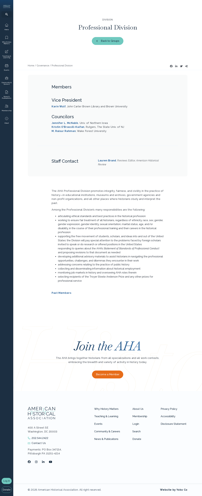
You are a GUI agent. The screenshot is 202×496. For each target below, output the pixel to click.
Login (135, 423)
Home (31, 65)
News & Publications (106, 439)
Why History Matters (106, 408)
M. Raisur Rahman (64, 131)
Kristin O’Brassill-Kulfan (68, 126)
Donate (7, 489)
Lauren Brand (107, 160)
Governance (43, 65)
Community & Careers (107, 431)
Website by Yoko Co (173, 489)
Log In (6, 481)
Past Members (61, 292)
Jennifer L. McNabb (65, 123)
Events (98, 423)
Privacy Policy (169, 408)
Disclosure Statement (173, 423)
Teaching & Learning (106, 416)
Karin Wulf (59, 106)
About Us (137, 408)
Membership (139, 416)
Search (136, 431)
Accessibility (168, 416)
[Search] (7, 14)
